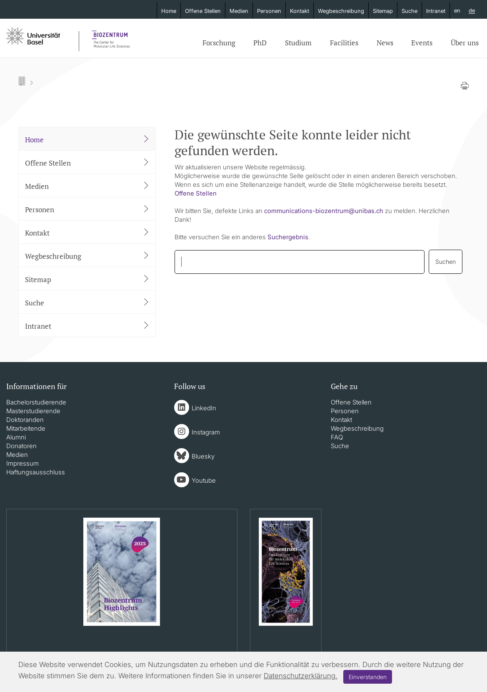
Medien (239, 10)
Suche (409, 10)
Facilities (344, 42)
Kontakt (299, 10)
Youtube (204, 480)
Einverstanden (368, 676)
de (472, 11)
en (457, 10)
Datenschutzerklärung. (300, 676)
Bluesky (203, 456)
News (385, 42)
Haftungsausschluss (35, 472)
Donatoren (21, 446)
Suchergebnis (287, 237)
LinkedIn (204, 408)
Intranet (435, 10)
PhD (260, 42)
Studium (298, 42)
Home (168, 10)
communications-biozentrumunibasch (323, 211)
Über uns (465, 42)
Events (421, 42)
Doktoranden (25, 420)
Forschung (218, 42)
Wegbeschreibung (341, 10)
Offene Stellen (203, 10)
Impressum (22, 463)
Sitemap (383, 10)
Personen (269, 10)
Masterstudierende (33, 411)
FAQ (337, 437)
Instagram (206, 432)
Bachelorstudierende (36, 402)
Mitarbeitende (25, 428)
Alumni (16, 437)
